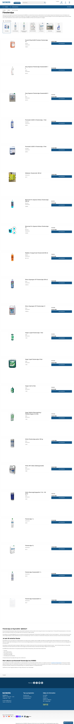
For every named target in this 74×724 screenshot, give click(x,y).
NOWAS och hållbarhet (47, 699)
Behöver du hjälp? (69, 722)
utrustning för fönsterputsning (56, 662)
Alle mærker (69, 6)
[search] (34, 2)
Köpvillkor (45, 696)
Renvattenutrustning (27, 698)
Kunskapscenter (26, 695)
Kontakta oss (45, 698)
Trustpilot (57, 1)
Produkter (5, 6)
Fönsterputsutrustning (27, 696)
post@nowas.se (8, 700)
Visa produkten (62, 43)
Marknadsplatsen (14, 6)
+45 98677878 (8, 702)
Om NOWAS (45, 695)
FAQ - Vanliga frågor (46, 701)
